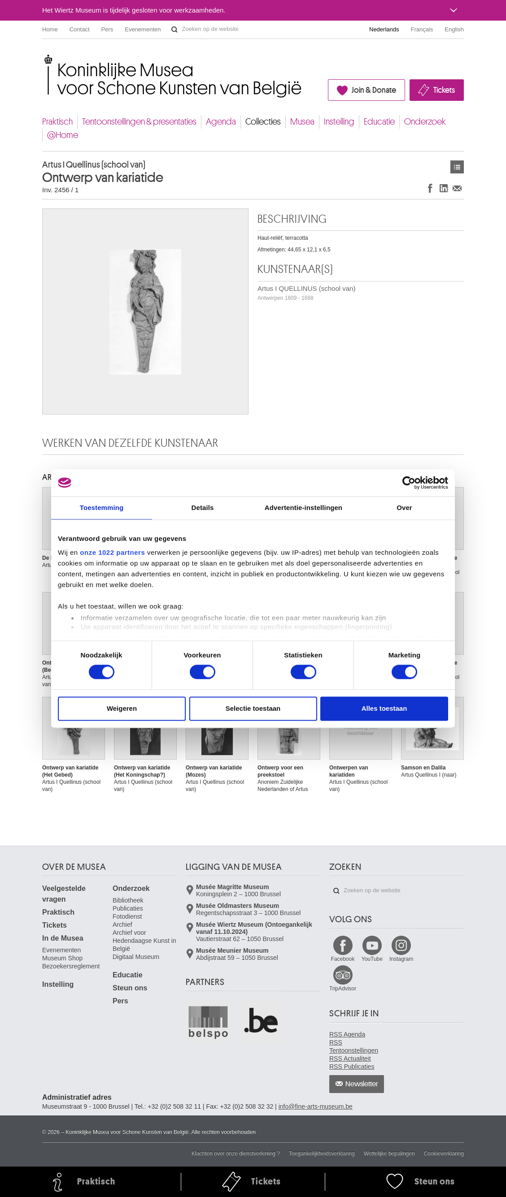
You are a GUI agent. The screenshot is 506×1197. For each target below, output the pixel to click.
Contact (80, 29)
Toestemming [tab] (102, 507)
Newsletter (361, 1084)
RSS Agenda (347, 1034)
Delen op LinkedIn (443, 187)
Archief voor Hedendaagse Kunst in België (144, 940)
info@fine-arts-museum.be (316, 1106)
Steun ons (130, 988)
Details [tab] (203, 507)
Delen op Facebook (430, 187)
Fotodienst (127, 916)
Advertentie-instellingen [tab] (303, 507)
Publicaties (128, 908)
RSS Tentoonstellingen (353, 1046)
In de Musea (62, 938)
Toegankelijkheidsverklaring (322, 1153)
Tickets (444, 90)
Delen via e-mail (457, 187)
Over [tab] (404, 507)
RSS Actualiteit (350, 1058)
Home (50, 29)
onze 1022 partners (112, 552)
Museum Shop (62, 958)
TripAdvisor (342, 988)
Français (422, 29)
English (454, 29)
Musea (302, 121)
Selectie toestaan (253, 708)
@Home (62, 135)
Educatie (379, 121)
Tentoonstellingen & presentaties (139, 121)
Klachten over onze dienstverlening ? (236, 1153)
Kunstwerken (457, 166)
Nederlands (384, 29)
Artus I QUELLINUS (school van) (306, 293)
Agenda (221, 121)
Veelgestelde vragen (64, 894)
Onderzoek (425, 121)
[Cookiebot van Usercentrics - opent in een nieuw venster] (409, 482)
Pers (107, 29)
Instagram (401, 959)
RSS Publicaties (351, 1066)
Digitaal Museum (136, 956)
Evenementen (143, 29)
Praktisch (57, 121)
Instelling (339, 121)
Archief (122, 924)
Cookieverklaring (444, 1153)
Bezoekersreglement (71, 966)
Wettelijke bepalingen (389, 1153)
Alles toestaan (384, 708)
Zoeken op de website (174, 29)
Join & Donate (374, 90)
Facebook (343, 959)
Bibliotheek (128, 900)
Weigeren (122, 708)
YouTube (372, 959)
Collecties (263, 121)
